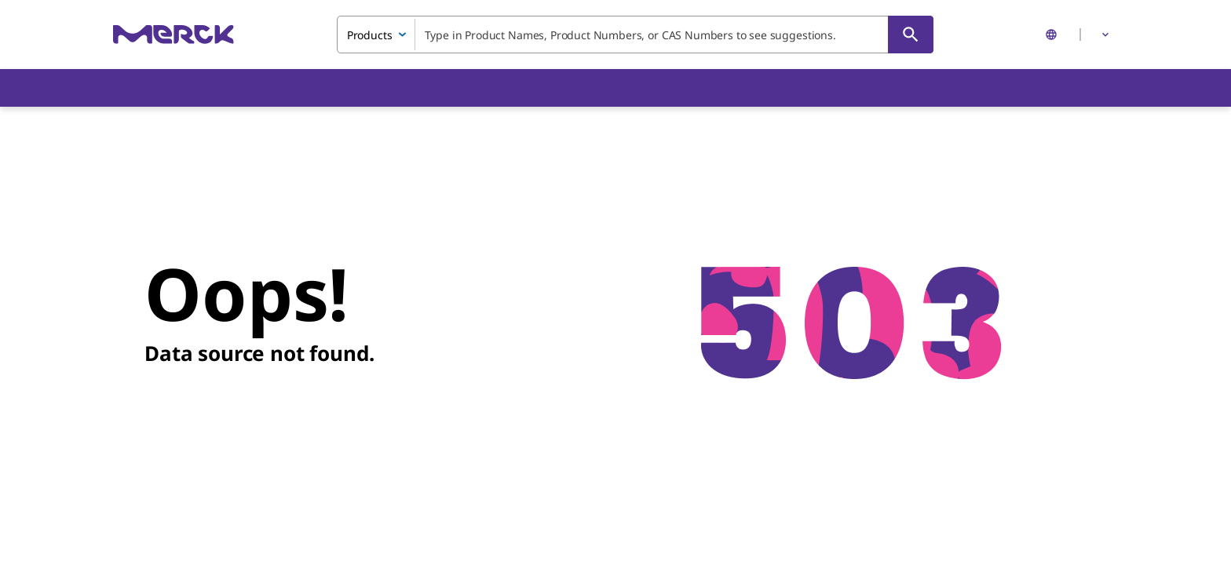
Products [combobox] (370, 34)
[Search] (910, 34)
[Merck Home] (173, 34)
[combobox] (635, 34)
